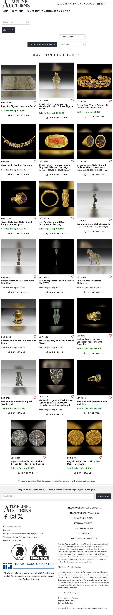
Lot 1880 (81, 398)
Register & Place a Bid (66, 601)
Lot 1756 (5, 398)
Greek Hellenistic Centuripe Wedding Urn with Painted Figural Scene (56, 106)
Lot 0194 (43, 100)
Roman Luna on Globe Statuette (93, 224)
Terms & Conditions (84, 523)
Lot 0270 (44, 218)
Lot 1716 (81, 336)
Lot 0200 (6, 218)
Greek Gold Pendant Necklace (16, 165)
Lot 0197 (43, 161)
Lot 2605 (16, 458)
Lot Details (20, 115)
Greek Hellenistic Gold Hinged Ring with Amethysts (16, 223)
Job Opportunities (84, 528)
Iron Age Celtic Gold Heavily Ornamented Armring (53, 223)
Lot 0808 (6, 337)
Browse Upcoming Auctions (68, 598)
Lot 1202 (44, 337)
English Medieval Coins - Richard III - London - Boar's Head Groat (27, 462)
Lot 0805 (81, 277)
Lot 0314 (6, 277)
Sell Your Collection (65, 603)
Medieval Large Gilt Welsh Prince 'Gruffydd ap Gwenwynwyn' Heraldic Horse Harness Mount (55, 402)
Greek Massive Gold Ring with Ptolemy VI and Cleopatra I (92, 166)
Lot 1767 (43, 397)
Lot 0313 (81, 220)
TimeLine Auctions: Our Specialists (84, 508)
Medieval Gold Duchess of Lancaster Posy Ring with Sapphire (90, 341)
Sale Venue (83, 534)
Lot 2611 (71, 458)
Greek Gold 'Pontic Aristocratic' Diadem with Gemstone (93, 106)
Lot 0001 (6, 103)
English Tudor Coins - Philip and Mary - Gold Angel (83, 462)
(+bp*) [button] (68, 170)
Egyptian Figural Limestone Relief (18, 106)
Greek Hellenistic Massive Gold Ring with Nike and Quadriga (54, 166)
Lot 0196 (6, 162)
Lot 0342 (44, 277)
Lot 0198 (81, 161)
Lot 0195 (81, 102)
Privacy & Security (83, 518)
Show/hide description (42, 44)
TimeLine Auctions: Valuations (84, 513)
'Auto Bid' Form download (84, 539)
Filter (10, 30)
